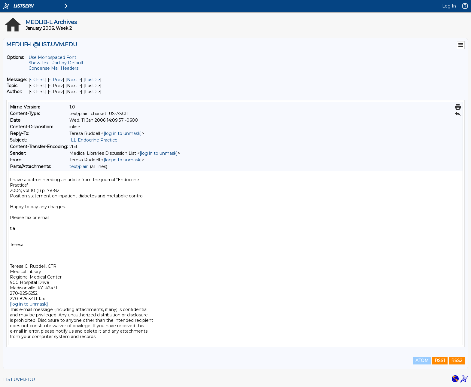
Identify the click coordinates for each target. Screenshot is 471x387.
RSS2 (456, 360)
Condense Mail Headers (53, 68)
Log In (449, 6)
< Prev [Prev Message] (56, 79)
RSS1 (440, 360)
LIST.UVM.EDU (19, 379)
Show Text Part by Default (56, 63)
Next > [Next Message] (74, 79)
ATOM (422, 360)
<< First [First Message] (37, 79)
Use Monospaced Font (52, 57)
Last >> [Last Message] (92, 79)
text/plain (79, 166)
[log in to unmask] (123, 133)
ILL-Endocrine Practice (93, 140)
